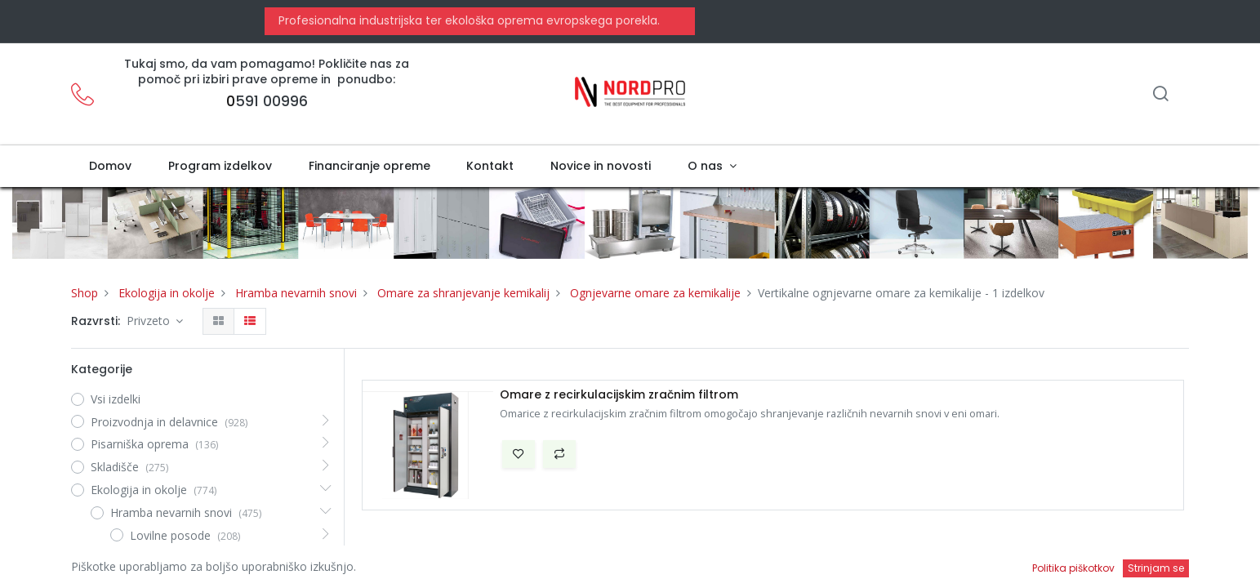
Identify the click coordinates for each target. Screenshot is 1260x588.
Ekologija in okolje (166, 293)
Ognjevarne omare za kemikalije (655, 293)
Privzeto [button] (150, 320)
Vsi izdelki (115, 399)
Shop (84, 293)
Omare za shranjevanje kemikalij (463, 293)
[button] (518, 454)
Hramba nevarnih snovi (296, 293)
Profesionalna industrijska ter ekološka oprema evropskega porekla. (467, 20)
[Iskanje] (1160, 95)
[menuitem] (110, 166)
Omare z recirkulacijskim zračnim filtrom (619, 395)
